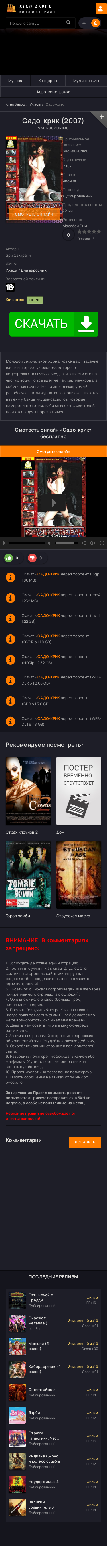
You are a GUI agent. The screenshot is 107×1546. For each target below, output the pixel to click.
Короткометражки (53, 91)
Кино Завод (15, 104)
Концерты (48, 80)
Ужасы (35, 104)
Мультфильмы (86, 80)
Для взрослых (34, 270)
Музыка (15, 80)
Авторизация (101, 8)
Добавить (85, 1142)
